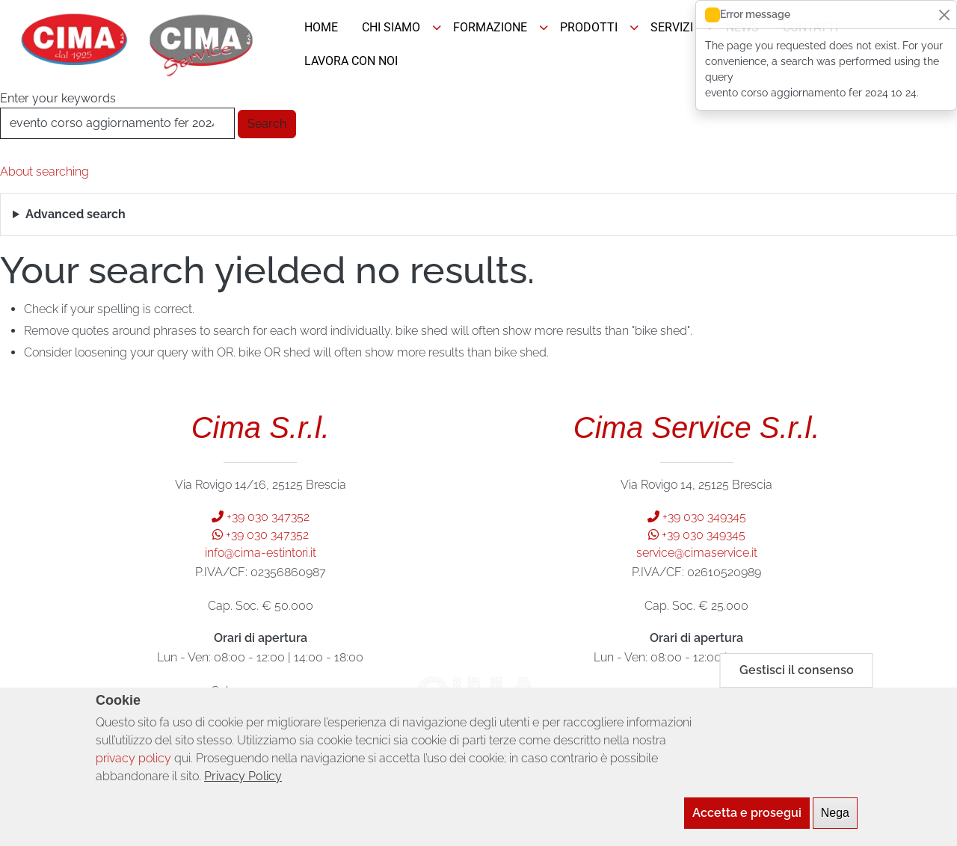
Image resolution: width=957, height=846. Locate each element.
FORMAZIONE (490, 27)
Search (266, 124)
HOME (321, 27)
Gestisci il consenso (796, 674)
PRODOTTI (589, 27)
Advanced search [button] (75, 214)
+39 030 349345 (696, 517)
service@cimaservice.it (696, 553)
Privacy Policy (243, 781)
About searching (44, 171)
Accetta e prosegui (746, 817)
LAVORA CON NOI (351, 61)
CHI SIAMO (391, 27)
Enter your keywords (58, 98)
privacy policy (133, 763)
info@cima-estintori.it (260, 553)
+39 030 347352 (261, 517)
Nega (835, 817)
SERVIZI (671, 27)
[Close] (944, 14)
